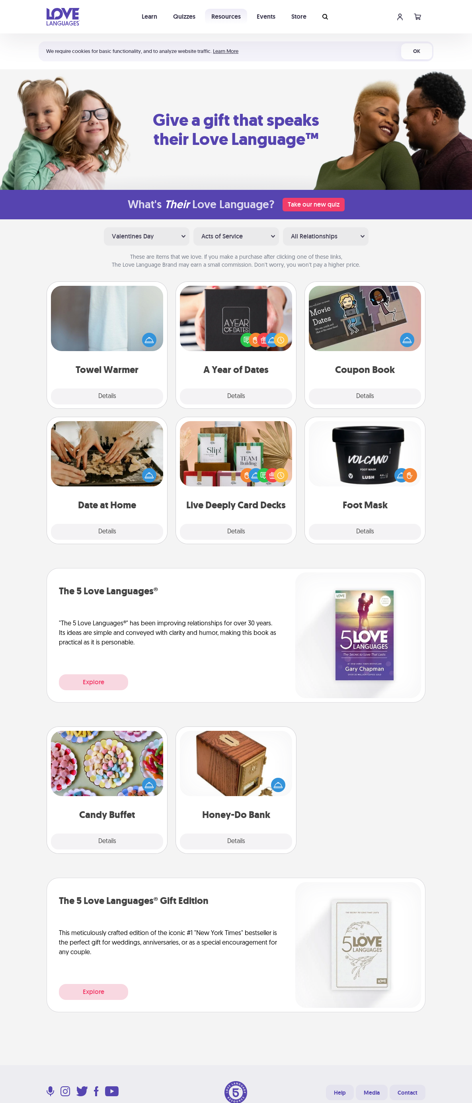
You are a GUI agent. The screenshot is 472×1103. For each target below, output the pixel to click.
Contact (407, 1092)
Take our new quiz (313, 204)
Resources (226, 16)
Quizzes (184, 16)
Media (372, 1092)
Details (107, 396)
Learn (149, 16)
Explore (93, 682)
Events (266, 16)
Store (298, 16)
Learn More (225, 51)
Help (340, 1092)
